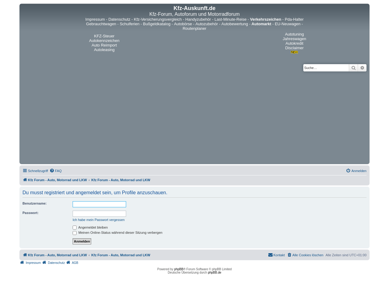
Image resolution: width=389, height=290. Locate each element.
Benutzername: (34, 203)
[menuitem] (56, 170)
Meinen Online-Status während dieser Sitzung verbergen (117, 232)
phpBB (178, 269)
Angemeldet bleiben (90, 227)
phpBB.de (214, 272)
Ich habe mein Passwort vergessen (99, 220)
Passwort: (30, 213)
